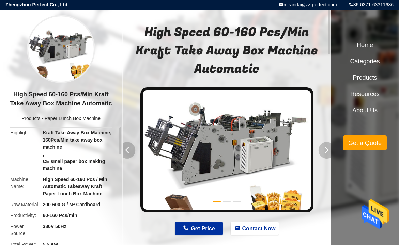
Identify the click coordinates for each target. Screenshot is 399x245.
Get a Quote (365, 143)
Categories (365, 61)
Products (30, 118)
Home (365, 45)
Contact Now (259, 228)
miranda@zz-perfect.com (310, 4)
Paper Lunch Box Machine (73, 118)
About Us (365, 110)
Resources (365, 94)
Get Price (203, 228)
